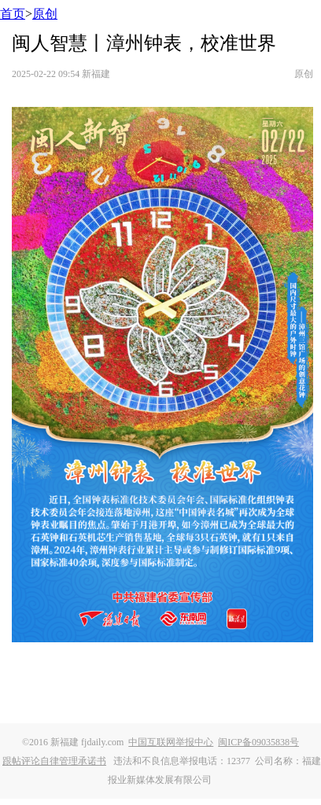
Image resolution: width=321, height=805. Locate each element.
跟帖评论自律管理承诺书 (54, 760)
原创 (44, 13)
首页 (12, 13)
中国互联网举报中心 (170, 742)
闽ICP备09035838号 (258, 742)
